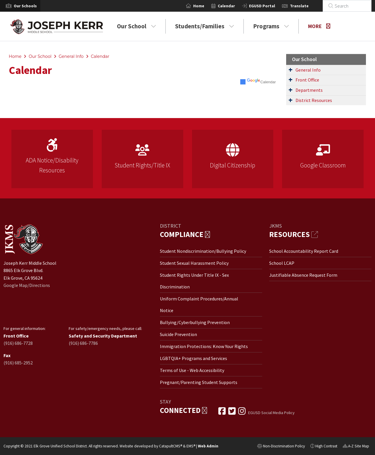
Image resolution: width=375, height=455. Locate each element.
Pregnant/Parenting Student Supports (198, 382)
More (319, 26)
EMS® (190, 446)
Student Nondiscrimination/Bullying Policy (203, 251)
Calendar (233, 5)
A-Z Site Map (356, 447)
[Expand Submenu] (290, 69)
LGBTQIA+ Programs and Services (193, 358)
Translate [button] (306, 5)
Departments (309, 90)
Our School (136, 26)
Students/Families (204, 26)
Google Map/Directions (27, 285)
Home (205, 5)
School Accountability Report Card (303, 251)
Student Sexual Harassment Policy (194, 263)
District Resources (313, 100)
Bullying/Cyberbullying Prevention (195, 322)
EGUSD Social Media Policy (271, 412)
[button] (25, 5)
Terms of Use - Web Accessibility (192, 370)
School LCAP (281, 263)
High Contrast (326, 446)
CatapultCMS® (170, 446)
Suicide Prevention (178, 334)
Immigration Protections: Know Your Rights (204, 346)
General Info (71, 56)
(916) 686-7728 (18, 343)
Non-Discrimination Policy (281, 447)
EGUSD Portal (269, 5)
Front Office (307, 80)
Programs (271, 26)
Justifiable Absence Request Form (303, 275)
